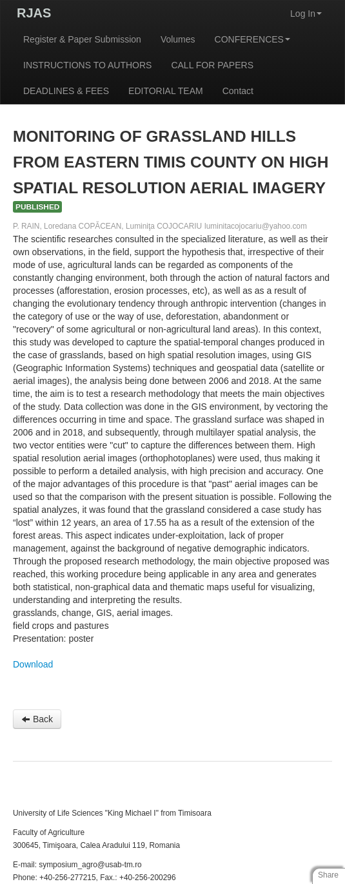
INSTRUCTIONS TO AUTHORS (87, 65)
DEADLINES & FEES (66, 91)
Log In (306, 13)
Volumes (178, 39)
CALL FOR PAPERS (212, 65)
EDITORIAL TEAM (165, 91)
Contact (237, 91)
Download (33, 664)
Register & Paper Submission (82, 39)
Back (37, 719)
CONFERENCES (252, 39)
